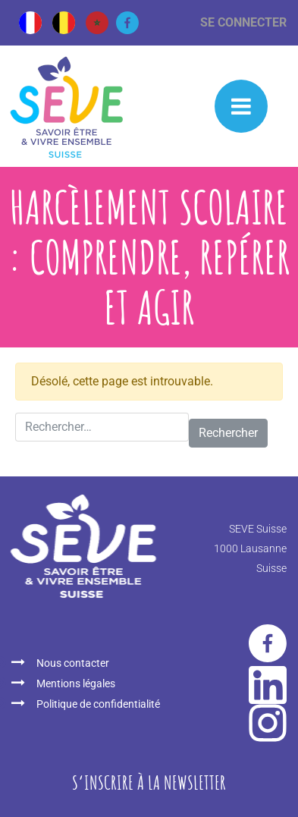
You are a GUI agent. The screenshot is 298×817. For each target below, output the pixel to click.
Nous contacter (72, 663)
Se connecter (243, 22)
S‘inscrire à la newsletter (149, 782)
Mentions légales (75, 683)
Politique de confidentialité (98, 704)
